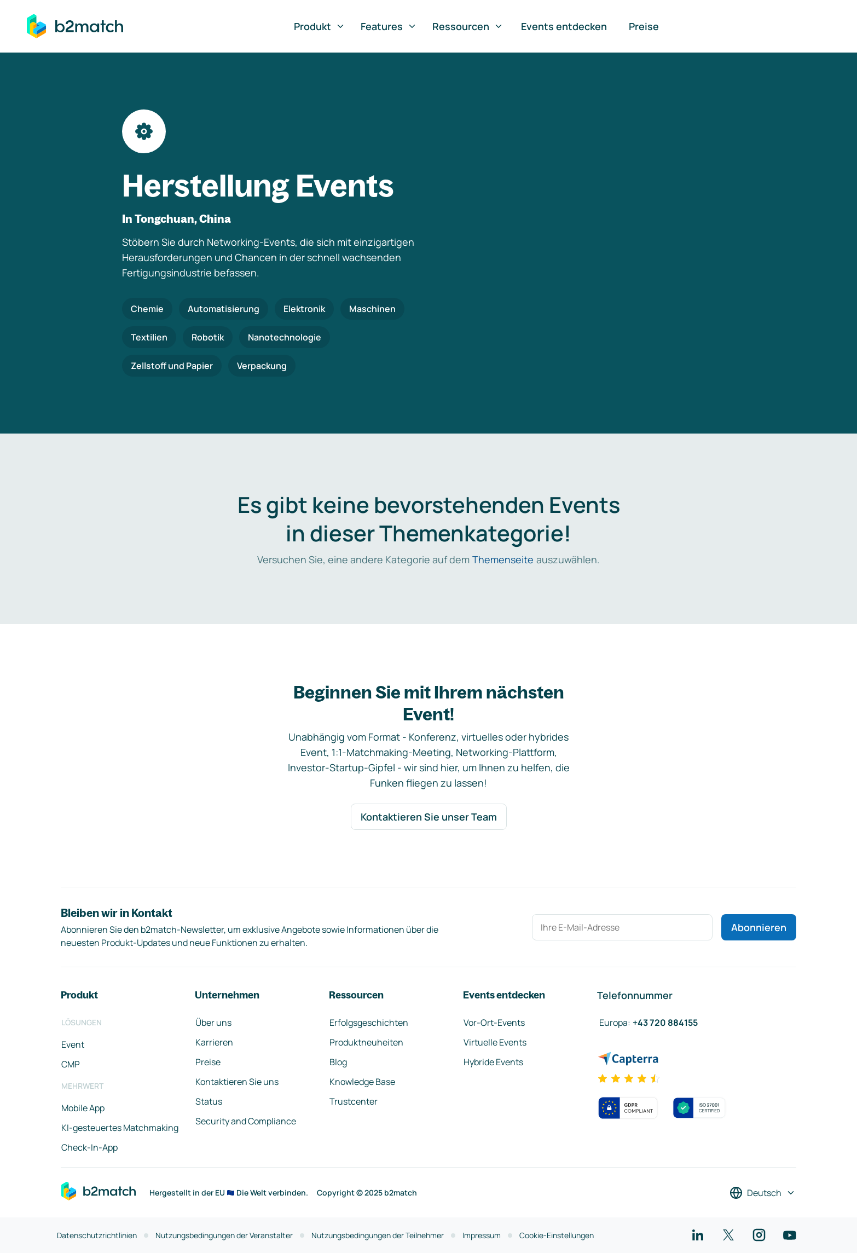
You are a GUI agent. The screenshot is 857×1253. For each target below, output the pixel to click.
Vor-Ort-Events (494, 1023)
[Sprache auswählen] (762, 1193)
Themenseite (503, 559)
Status (208, 1101)
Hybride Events (493, 1062)
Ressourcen (467, 26)
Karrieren (214, 1042)
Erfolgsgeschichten (368, 1023)
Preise (644, 26)
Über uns (213, 1023)
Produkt (319, 26)
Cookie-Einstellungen (556, 1235)
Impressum (481, 1235)
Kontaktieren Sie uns (237, 1082)
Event (72, 1044)
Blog (338, 1062)
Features (389, 26)
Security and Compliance (245, 1121)
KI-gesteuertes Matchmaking (119, 1128)
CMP (70, 1064)
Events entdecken (564, 26)
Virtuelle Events (495, 1042)
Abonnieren (758, 927)
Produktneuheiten (366, 1042)
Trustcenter (353, 1101)
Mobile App (83, 1108)
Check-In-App (89, 1147)
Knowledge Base (362, 1082)
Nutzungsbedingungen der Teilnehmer (377, 1235)
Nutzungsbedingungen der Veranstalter (224, 1235)
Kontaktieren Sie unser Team (429, 816)
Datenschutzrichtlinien (97, 1235)
